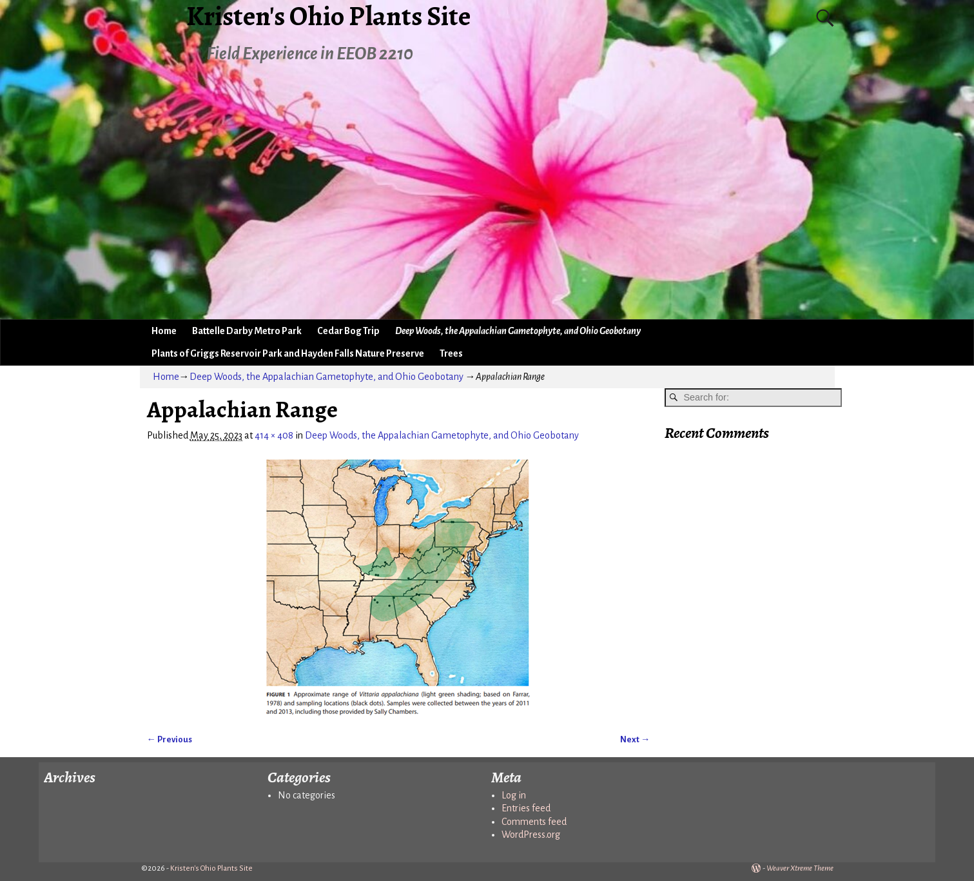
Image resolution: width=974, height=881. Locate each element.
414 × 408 (274, 435)
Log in (514, 795)
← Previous (169, 739)
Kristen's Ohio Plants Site (211, 868)
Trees (451, 353)
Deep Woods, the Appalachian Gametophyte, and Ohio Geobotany (518, 331)
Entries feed (526, 808)
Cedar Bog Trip (348, 331)
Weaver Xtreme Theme (799, 868)
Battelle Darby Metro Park (247, 331)
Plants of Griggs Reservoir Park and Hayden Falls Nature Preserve (287, 353)
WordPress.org (531, 834)
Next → (635, 739)
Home (164, 331)
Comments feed (534, 822)
